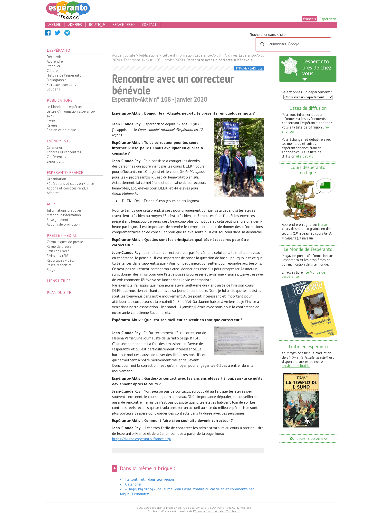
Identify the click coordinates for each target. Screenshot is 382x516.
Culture (52, 70)
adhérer (75, 24)
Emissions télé (57, 255)
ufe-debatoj (305, 156)
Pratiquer (53, 66)
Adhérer (53, 192)
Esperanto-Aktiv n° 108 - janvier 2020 (153, 60)
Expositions (55, 161)
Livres (51, 120)
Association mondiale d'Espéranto (217, 511)
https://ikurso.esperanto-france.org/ (141, 438)
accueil (54, 24)
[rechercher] (292, 44)
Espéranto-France (65, 172)
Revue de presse (59, 246)
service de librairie (296, 365)
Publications (60, 100)
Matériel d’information (64, 215)
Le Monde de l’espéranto (66, 106)
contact (149, 24)
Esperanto (327, 18)
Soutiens (53, 89)
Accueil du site (123, 55)
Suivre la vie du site (308, 439)
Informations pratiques (64, 210)
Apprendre (55, 61)
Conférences (56, 156)
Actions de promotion (63, 224)
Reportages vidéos (61, 260)
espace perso (124, 24)
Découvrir (54, 56)
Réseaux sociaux (59, 265)
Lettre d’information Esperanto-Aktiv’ (71, 113)
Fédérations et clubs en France (70, 183)
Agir (51, 203)
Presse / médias (62, 235)
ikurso (322, 224)
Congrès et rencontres (64, 152)
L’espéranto (58, 50)
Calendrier (54, 147)
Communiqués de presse (65, 241)
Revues (52, 125)
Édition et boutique (61, 130)
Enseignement (57, 219)
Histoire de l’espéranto (64, 75)
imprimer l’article (249, 68)
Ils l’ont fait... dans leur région (149, 479)
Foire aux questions (61, 84)
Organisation (56, 179)
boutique (97, 24)
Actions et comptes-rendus (67, 188)
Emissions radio (58, 251)
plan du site (59, 292)
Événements (59, 141)
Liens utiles (58, 280)
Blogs (51, 269)
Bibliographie (57, 80)
